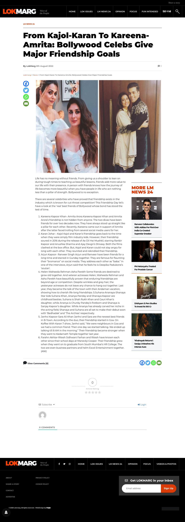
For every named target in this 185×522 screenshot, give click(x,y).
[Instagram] (69, 464)
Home (72, 11)
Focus (133, 11)
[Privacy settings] (6, 512)
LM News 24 (104, 11)
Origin (48, 508)
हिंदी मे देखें (167, 11)
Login (142, 404)
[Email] (26, 103)
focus (147, 464)
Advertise (10, 497)
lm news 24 (115, 464)
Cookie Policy (42, 484)
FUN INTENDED (150, 11)
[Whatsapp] (26, 97)
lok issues (96, 464)
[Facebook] (26, 84)
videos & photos (166, 464)
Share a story (174, 3)
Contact (10, 490)
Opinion (120, 11)
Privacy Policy (43, 478)
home (81, 464)
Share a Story (12, 484)
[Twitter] (26, 90)
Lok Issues (86, 11)
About (9, 478)
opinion (132, 464)
